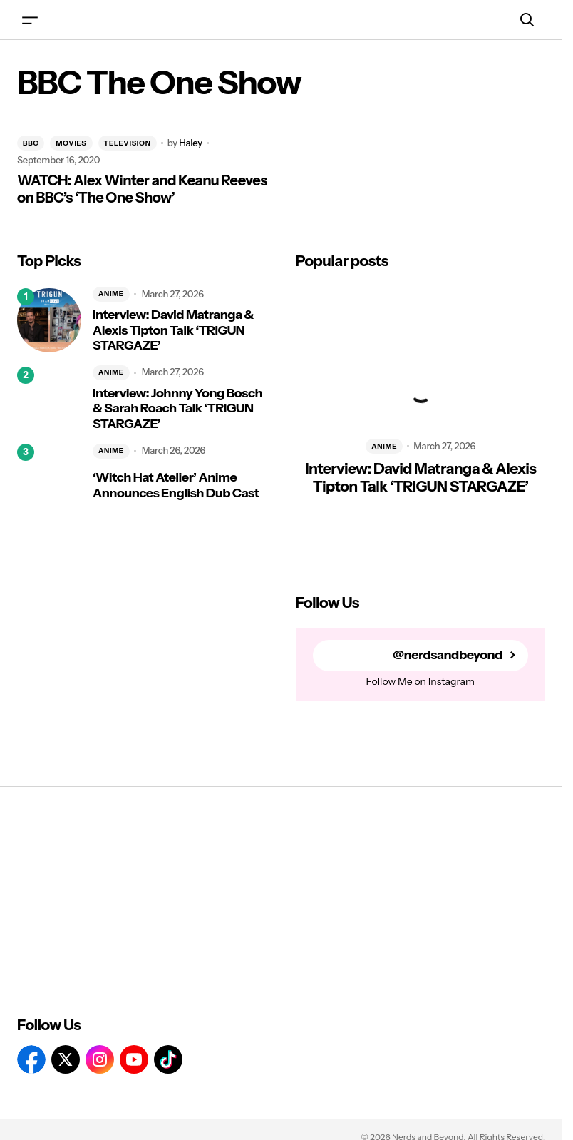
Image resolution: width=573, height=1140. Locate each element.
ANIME (111, 293)
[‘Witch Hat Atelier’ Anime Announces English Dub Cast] (49, 476)
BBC (30, 143)
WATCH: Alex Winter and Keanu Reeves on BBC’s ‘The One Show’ (142, 189)
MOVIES (71, 143)
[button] (30, 19)
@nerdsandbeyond (447, 655)
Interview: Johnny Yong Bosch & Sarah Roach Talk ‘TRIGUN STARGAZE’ (177, 409)
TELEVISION (127, 143)
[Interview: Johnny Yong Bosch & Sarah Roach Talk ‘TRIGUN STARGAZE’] (49, 399)
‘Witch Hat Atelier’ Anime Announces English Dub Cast (176, 485)
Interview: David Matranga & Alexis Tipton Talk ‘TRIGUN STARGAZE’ (173, 330)
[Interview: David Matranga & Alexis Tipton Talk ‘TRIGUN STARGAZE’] (49, 320)
